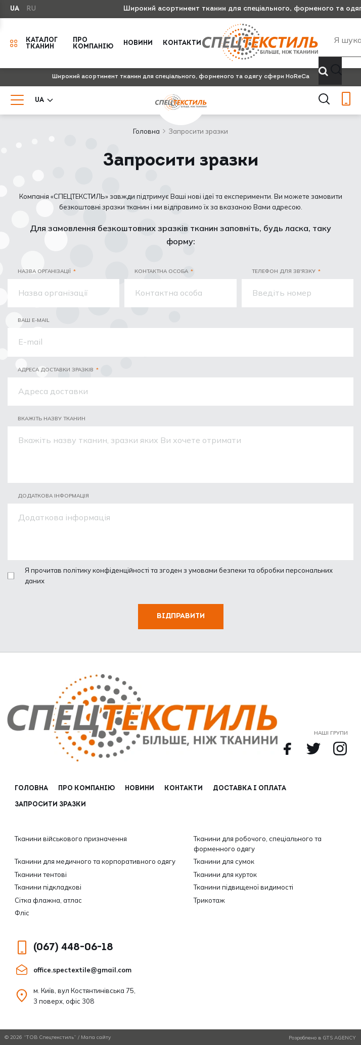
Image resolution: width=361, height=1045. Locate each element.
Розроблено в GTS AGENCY (322, 1037)
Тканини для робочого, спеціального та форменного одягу (258, 844)
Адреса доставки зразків (56, 369)
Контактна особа (161, 271)
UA (14, 9)
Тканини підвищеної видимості (243, 887)
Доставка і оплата (249, 788)
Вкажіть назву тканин (51, 418)
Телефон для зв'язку (283, 271)
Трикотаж (209, 900)
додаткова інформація (53, 495)
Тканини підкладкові (48, 887)
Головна (146, 131)
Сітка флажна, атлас (48, 900)
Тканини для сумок (224, 861)
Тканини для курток (225, 874)
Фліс (22, 913)
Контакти (182, 43)
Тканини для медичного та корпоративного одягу (95, 861)
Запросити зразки (50, 804)
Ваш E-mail (34, 320)
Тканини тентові (41, 874)
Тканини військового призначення (71, 839)
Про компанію (93, 43)
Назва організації (44, 271)
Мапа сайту (96, 1037)
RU (31, 9)
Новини (138, 43)
